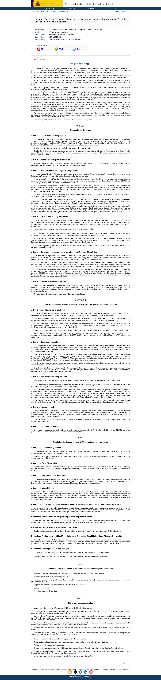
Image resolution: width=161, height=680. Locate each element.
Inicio (42, 11)
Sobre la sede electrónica (46, 669)
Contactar (35, 669)
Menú (113, 8)
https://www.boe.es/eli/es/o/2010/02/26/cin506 (65, 39)
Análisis (42, 59)
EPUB (61, 49)
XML (78, 49)
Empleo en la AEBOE (123, 669)
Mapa (57, 669)
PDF (42, 49)
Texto (34, 59)
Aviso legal (64, 669)
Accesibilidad (72, 669)
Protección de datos (83, 669)
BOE (47, 11)
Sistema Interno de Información (99, 669)
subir (124, 663)
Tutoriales (112, 669)
